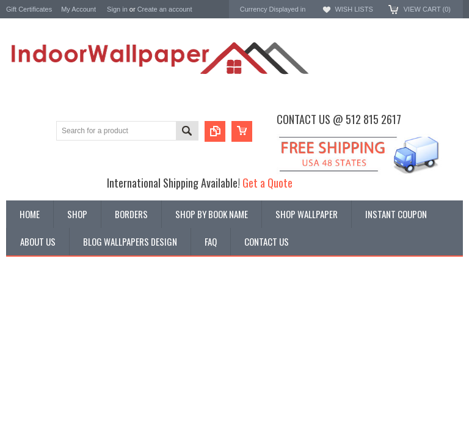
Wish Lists (354, 9)
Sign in (117, 9)
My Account (78, 9)
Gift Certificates (29, 9)
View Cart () (427, 9)
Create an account (164, 9)
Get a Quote (267, 182)
